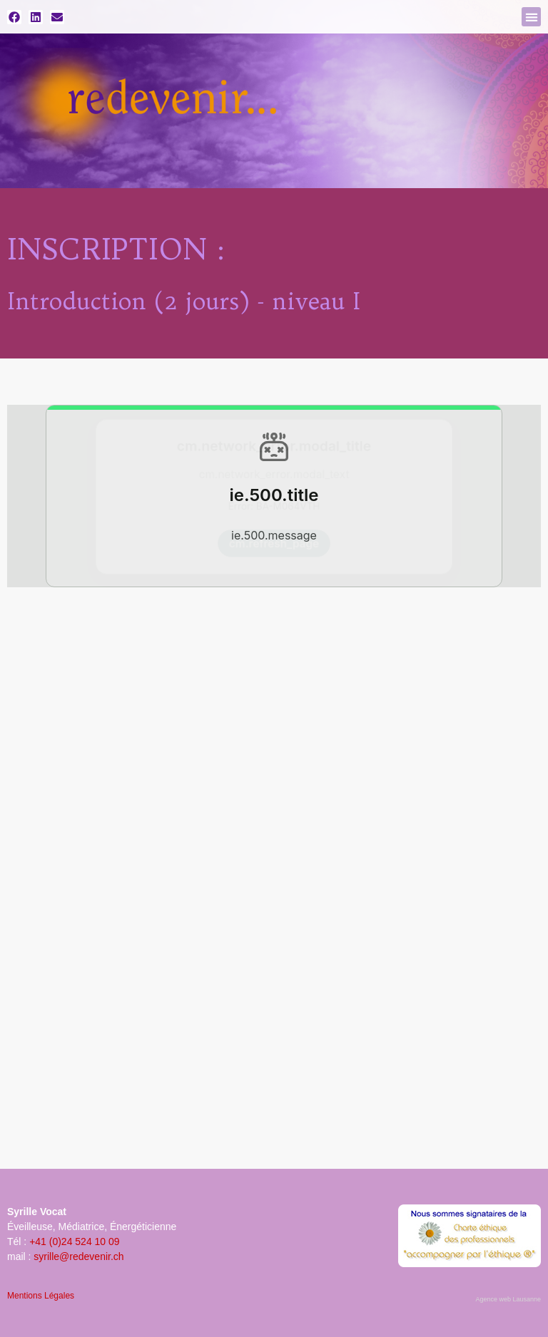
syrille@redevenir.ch (78, 1256)
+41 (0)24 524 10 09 (74, 1241)
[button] (531, 16)
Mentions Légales (40, 1296)
